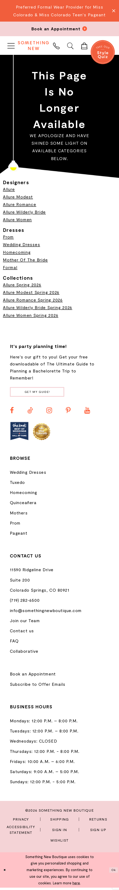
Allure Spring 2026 (22, 284)
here (76, 885)
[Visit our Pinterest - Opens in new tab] (68, 413)
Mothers (19, 515)
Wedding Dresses (21, 244)
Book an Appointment (33, 676)
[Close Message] (113, 10)
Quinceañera (23, 504)
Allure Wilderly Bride (24, 211)
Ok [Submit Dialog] (112, 872)
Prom (8, 236)
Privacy (21, 821)
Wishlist (59, 842)
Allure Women (17, 219)
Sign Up (98, 832)
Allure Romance (19, 204)
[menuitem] (11, 45)
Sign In (59, 832)
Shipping (59, 821)
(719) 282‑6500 (25, 602)
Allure (9, 189)
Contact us (22, 633)
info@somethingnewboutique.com (46, 612)
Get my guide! (45, 393)
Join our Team (25, 622)
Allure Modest (18, 196)
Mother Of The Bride (25, 259)
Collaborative (24, 653)
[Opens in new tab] (19, 433)
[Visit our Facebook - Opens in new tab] (12, 413)
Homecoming (17, 252)
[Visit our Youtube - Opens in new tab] (87, 413)
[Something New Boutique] (33, 45)
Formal (10, 267)
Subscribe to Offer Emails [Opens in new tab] (37, 686)
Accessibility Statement (21, 832)
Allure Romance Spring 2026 (33, 299)
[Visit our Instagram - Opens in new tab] (49, 413)
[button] (11, 45)
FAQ (14, 643)
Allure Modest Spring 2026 (31, 292)
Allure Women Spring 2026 (30, 315)
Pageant (19, 535)
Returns (98, 821)
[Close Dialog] (5, 872)
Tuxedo (17, 484)
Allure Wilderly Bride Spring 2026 (37, 307)
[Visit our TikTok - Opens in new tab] (30, 413)
